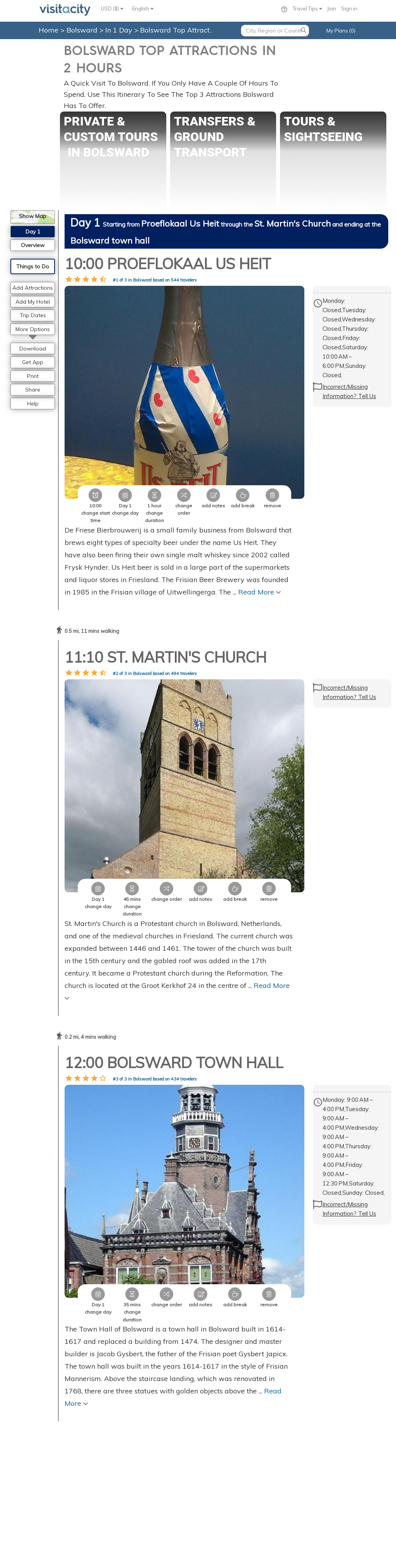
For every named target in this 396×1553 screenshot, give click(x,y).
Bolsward (83, 30)
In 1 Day (119, 30)
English (143, 8)
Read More (259, 532)
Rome (211, 1463)
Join (331, 8)
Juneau (306, 1428)
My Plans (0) (340, 30)
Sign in (349, 8)
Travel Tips (307, 8)
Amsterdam (218, 1446)
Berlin (211, 1455)
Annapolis (310, 1481)
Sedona (307, 1419)
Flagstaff (308, 1437)
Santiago (308, 1446)
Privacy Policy (120, 1532)
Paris (210, 1410)
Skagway (309, 1455)
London (213, 1428)
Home (48, 30)
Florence (214, 1481)
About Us (123, 1419)
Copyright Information (142, 1437)
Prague (212, 1437)
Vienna (212, 1419)
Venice (212, 1472)
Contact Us (126, 1410)
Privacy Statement (135, 1428)
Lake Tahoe (311, 1463)
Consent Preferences (139, 1446)
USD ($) (112, 8)
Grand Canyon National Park (332, 1410)
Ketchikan (309, 1472)
